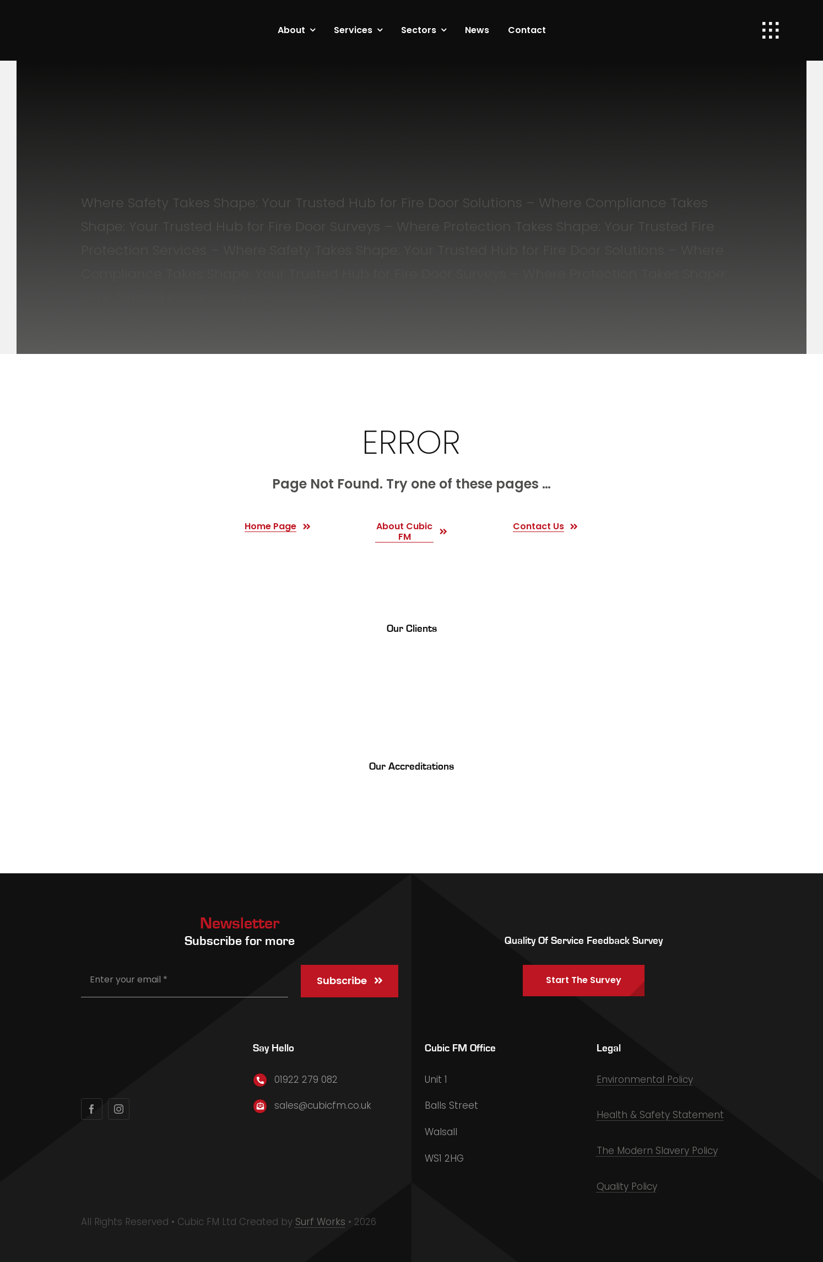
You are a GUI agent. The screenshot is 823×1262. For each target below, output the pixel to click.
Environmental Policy (645, 1079)
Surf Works (320, 1221)
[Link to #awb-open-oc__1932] (770, 30)
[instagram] (118, 1109)
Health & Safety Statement (660, 1114)
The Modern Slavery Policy (657, 1150)
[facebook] (91, 1109)
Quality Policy (627, 1186)
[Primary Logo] (105, 16)
